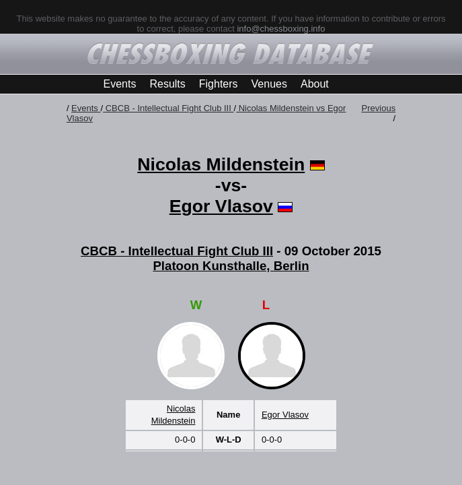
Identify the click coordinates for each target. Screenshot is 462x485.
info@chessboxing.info (281, 29)
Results (167, 84)
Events (120, 84)
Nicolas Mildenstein (221, 164)
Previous (379, 108)
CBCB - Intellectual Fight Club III (168, 108)
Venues (269, 84)
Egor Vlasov (221, 206)
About (315, 84)
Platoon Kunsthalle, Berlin (231, 266)
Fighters (218, 84)
